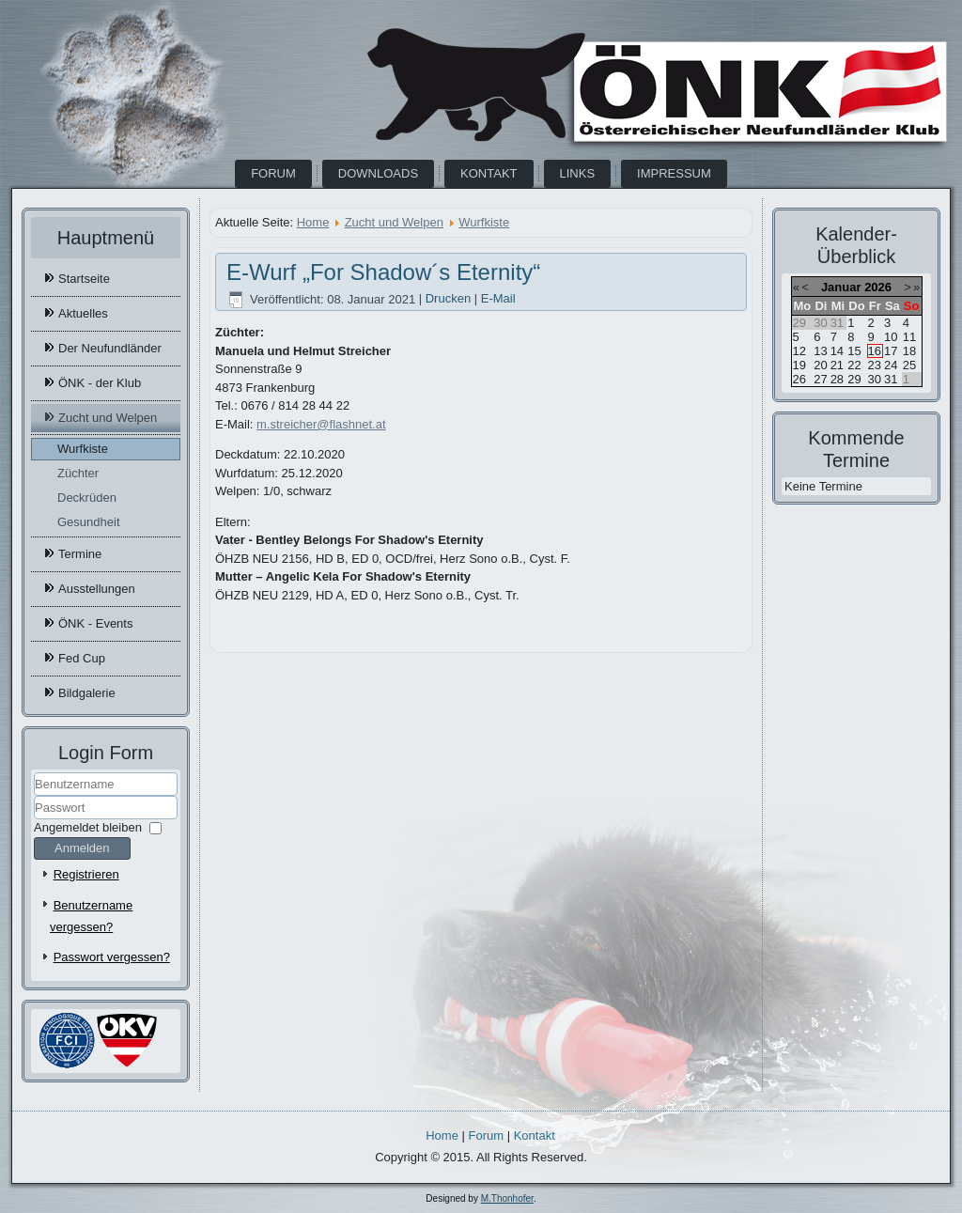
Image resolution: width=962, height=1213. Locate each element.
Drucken (450, 299)
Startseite (84, 279)
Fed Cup (81, 658)
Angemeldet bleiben (88, 827)
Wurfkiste (82, 449)
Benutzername (34, 796)
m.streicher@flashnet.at (320, 424)
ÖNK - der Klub (99, 383)
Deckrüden (86, 497)
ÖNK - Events (95, 623)
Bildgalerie (87, 693)
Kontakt (488, 173)
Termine (79, 554)
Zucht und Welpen (107, 418)
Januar (841, 287)
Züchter (78, 473)
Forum (273, 173)
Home (313, 222)
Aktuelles (83, 313)
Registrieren (86, 874)
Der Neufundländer (110, 348)
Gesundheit (88, 522)
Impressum (674, 173)
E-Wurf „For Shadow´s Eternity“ (383, 272)
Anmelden (82, 848)
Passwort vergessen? (112, 957)
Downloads (378, 173)
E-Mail (498, 299)
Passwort (34, 819)
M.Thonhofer (507, 1198)
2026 (878, 287)
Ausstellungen (96, 589)
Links (578, 173)
